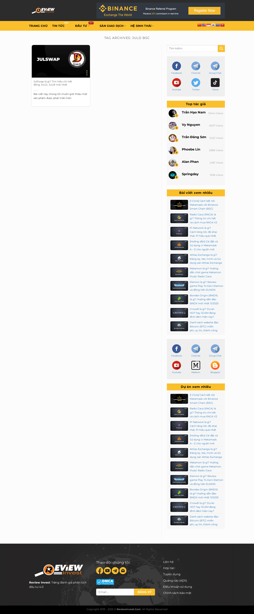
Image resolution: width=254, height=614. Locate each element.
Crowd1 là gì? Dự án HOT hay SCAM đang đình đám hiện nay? (203, 313)
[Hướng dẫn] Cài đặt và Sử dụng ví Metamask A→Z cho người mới (204, 245)
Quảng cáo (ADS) (175, 580)
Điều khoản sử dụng (177, 586)
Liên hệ (168, 562)
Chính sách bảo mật (177, 593)
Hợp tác (168, 568)
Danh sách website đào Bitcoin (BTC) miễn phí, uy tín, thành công (204, 326)
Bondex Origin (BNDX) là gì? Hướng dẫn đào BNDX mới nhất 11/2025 (204, 299)
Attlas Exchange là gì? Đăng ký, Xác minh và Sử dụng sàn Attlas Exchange (206, 258)
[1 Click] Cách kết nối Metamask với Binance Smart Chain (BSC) (204, 204)
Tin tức (58, 26)
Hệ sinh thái (142, 26)
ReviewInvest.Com (129, 609)
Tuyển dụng (171, 574)
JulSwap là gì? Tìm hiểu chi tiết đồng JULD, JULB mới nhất (53, 83)
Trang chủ (38, 26)
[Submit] (221, 48)
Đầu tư (82, 26)
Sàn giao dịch (113, 26)
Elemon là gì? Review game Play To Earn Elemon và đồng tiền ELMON (206, 286)
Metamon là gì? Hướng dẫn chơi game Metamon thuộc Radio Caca (205, 272)
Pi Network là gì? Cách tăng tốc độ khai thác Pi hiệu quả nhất (203, 231)
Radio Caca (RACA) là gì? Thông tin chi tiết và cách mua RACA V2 (203, 218)
